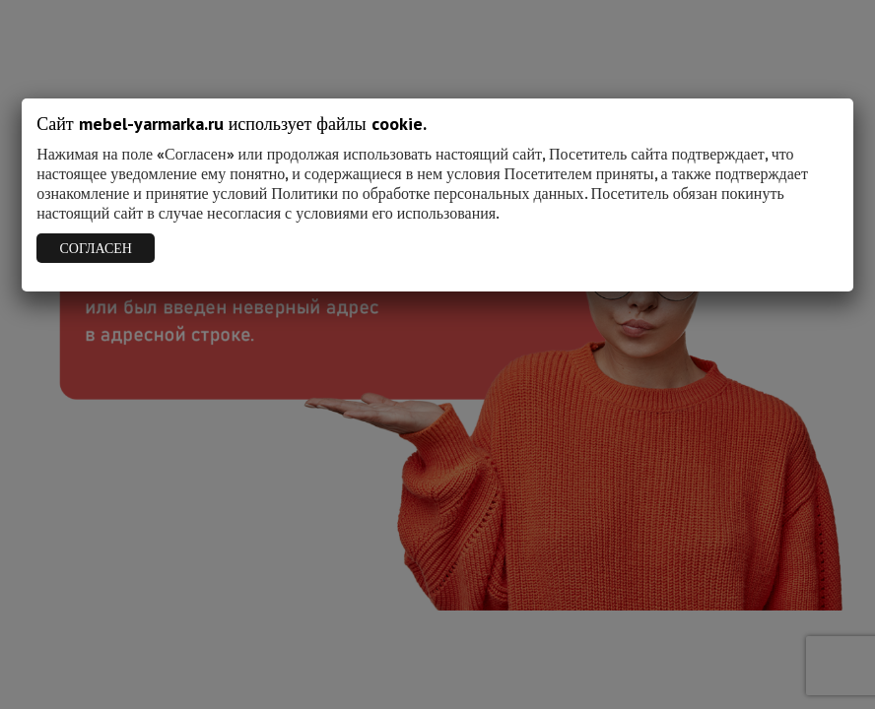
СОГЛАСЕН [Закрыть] (96, 248)
